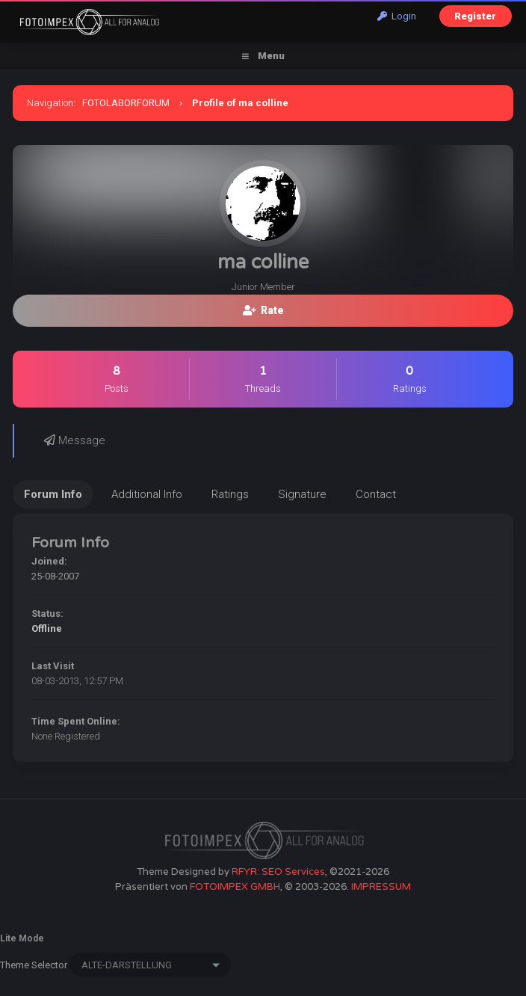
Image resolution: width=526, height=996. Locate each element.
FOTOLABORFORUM (126, 102)
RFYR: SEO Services (278, 872)
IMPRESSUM (381, 887)
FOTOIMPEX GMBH (235, 887)
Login (396, 16)
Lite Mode (22, 938)
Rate (263, 310)
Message (74, 440)
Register (475, 16)
